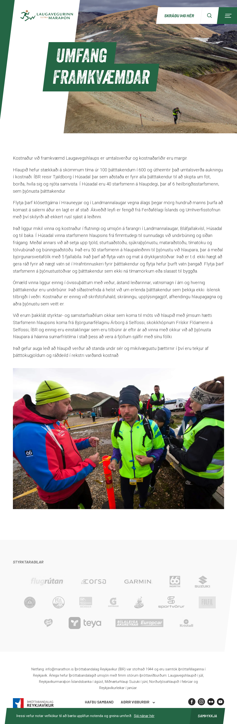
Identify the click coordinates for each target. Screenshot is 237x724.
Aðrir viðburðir (135, 702)
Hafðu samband (99, 702)
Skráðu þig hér (179, 15)
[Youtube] (220, 701)
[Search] (209, 15)
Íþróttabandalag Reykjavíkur (33, 703)
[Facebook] (191, 701)
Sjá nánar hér (144, 716)
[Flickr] (211, 701)
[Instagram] (201, 701)
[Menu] (227, 15)
